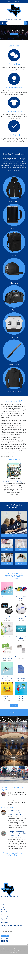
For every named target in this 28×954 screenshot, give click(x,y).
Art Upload (4, 911)
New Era (14, 283)
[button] (2, 32)
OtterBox (14, 337)
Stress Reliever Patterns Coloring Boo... (14, 482)
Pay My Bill (4, 919)
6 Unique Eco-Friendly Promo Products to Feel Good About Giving (17, 833)
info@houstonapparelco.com (14, 19)
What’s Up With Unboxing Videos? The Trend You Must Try (16, 812)
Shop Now (14, 34)
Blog (2, 904)
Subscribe (5, 936)
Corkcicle (14, 228)
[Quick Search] (15, 23)
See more (14, 705)
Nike (14, 256)
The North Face (14, 392)
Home (3, 900)
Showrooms (4, 915)
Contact (3, 907)
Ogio (14, 310)
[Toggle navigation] (2, 23)
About (3, 902)
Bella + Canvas (14, 201)
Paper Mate (14, 364)
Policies (3, 909)
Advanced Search (6, 917)
